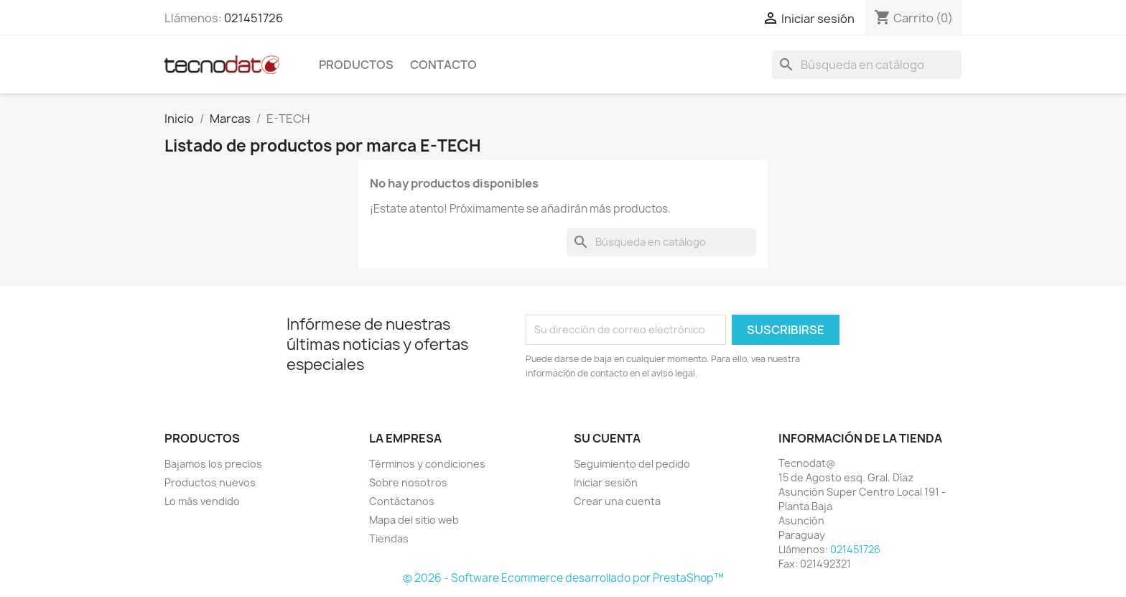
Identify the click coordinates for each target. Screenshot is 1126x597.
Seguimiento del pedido (632, 464)
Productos (356, 65)
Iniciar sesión (606, 482)
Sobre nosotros (408, 482)
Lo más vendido (202, 501)
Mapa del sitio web (414, 520)
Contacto (443, 65)
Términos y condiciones (427, 464)
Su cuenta (607, 438)
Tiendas (389, 538)
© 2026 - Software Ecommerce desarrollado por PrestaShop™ (563, 578)
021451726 (253, 18)
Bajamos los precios (213, 464)
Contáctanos (401, 501)
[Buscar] (867, 64)
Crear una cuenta (617, 501)
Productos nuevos (210, 482)
